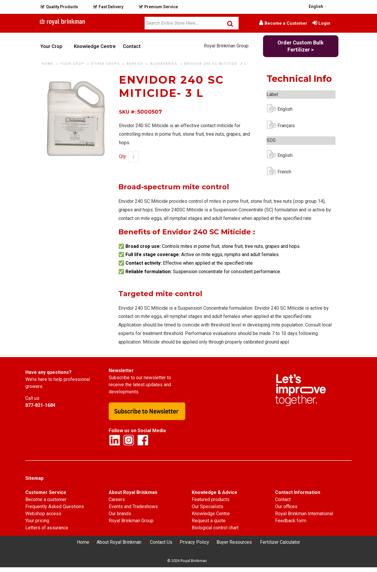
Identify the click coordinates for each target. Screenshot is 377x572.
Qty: (123, 157)
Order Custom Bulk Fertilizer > (300, 46)
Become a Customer (285, 23)
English (282, 109)
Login (324, 23)
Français (282, 125)
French (282, 172)
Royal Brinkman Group (226, 46)
